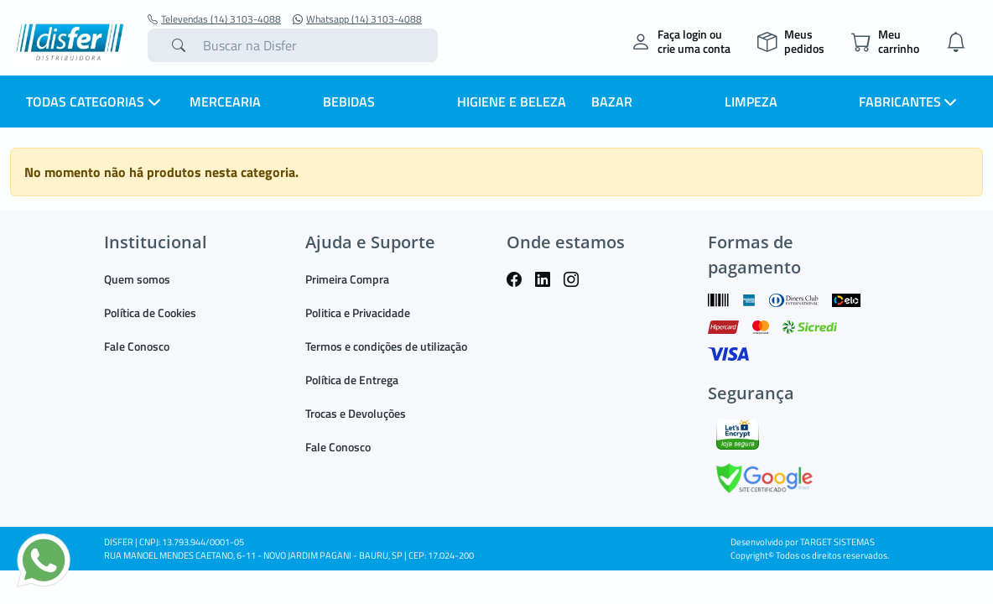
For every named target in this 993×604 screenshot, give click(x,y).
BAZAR (611, 101)
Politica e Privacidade (357, 312)
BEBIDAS (349, 101)
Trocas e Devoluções (355, 413)
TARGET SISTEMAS (837, 542)
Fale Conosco (136, 346)
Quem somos (137, 279)
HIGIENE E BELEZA (511, 101)
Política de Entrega (351, 379)
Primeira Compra (347, 279)
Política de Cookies (150, 312)
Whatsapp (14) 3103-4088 (357, 19)
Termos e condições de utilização (386, 346)
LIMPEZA (751, 101)
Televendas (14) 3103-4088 (214, 19)
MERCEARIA (225, 101)
